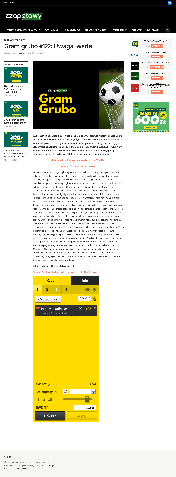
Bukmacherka (12, 40)
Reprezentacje (119, 30)
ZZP (23, 40)
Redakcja (21, 53)
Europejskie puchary (95, 30)
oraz (63, 166)
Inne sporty (153, 30)
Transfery (136, 30)
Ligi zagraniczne (71, 30)
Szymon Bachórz (20, 468)
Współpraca (9, 2)
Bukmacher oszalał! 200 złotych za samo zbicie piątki (14, 89)
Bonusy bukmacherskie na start (23, 30)
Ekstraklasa (51, 30)
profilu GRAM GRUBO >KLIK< (80, 166)
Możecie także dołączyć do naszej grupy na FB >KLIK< (78, 160)
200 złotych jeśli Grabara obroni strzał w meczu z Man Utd (15, 153)
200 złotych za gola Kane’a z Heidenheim (15, 121)
